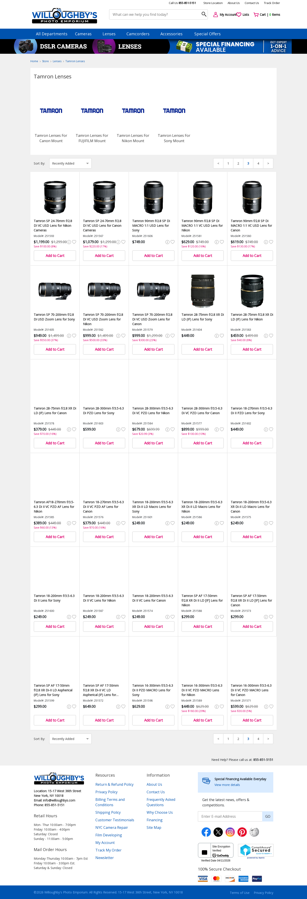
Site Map (154, 827)
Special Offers (207, 33)
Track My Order (108, 850)
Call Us (182, 3)
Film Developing (108, 835)
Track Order (272, 3)
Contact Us (252, 3)
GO (267, 816)
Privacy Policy (106, 792)
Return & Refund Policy (114, 784)
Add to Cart (55, 255)
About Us (234, 3)
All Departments (51, 33)
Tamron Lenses (75, 61)
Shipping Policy (108, 812)
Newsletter (104, 857)
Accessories (173, 33)
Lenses (111, 33)
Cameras (85, 33)
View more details (227, 785)
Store (45, 61)
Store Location (213, 3)
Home (34, 61)
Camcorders (140, 33)
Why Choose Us (160, 812)
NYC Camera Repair (111, 827)
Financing (155, 819)
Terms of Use (240, 893)
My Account (105, 842)
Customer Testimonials (114, 819)
